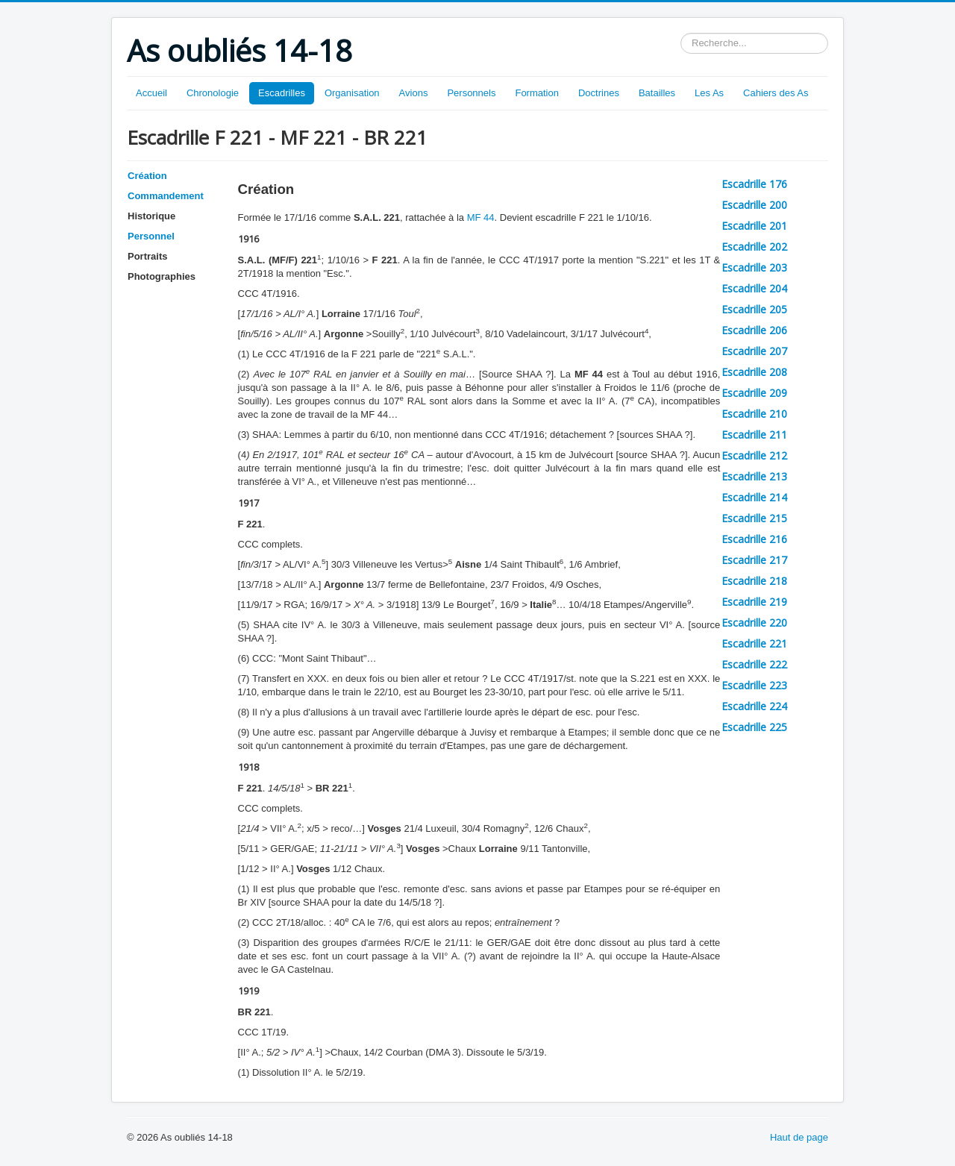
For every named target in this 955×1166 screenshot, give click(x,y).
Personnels (471, 92)
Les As (709, 92)
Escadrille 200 (754, 205)
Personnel (151, 236)
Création (147, 175)
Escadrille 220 (754, 622)
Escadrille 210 (754, 414)
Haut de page (799, 1137)
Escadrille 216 (754, 539)
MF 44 (481, 217)
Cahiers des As (775, 92)
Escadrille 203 (754, 267)
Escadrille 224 (754, 706)
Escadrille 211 (754, 434)
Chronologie (213, 92)
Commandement (166, 195)
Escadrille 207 (754, 351)
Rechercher (680, 33)
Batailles (657, 92)
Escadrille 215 (754, 518)
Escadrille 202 (754, 246)
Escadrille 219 (754, 602)
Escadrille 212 (754, 455)
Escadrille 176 (754, 184)
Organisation (352, 92)
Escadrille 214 (754, 497)
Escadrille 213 (754, 476)
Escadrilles (281, 92)
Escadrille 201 (754, 226)
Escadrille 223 (754, 685)
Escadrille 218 (754, 581)
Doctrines (598, 92)
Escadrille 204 (754, 288)
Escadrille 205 (754, 309)
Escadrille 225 (754, 727)
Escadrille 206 (754, 330)
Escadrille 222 (754, 664)
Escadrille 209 (754, 393)
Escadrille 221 (754, 643)
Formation (537, 92)
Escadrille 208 (754, 372)
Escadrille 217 (754, 560)
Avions (413, 92)
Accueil (151, 92)
